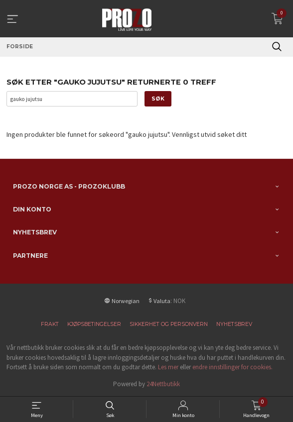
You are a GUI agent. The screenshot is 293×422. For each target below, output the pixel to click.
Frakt (50, 324)
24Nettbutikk (163, 384)
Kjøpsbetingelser (94, 324)
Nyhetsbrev (234, 324)
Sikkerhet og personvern (169, 324)
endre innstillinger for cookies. (232, 367)
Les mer (168, 367)
